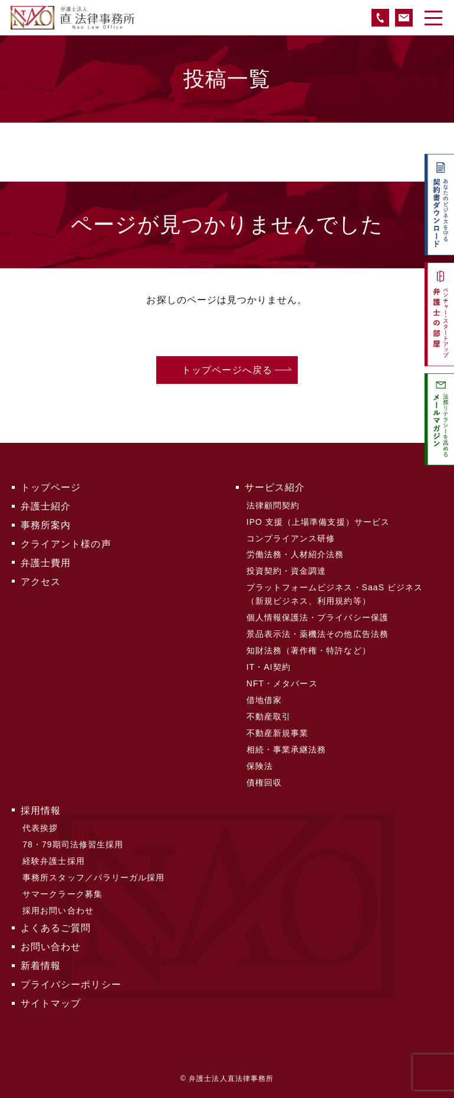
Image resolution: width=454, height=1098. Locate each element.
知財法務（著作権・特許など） (308, 650)
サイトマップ (51, 1003)
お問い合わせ (51, 947)
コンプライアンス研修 (290, 538)
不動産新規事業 (277, 733)
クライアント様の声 (66, 544)
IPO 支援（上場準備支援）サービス (318, 522)
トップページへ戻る (227, 370)
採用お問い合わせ (58, 910)
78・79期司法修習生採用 (72, 844)
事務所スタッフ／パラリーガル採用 (93, 877)
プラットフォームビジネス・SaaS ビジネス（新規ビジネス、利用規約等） (334, 594)
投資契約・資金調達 (286, 571)
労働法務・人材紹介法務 (295, 554)
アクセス (41, 582)
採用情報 (41, 811)
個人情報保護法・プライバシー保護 (317, 617)
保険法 (259, 766)
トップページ (51, 487)
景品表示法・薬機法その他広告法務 (317, 634)
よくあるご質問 (56, 928)
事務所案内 (46, 525)
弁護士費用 (46, 563)
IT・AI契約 (268, 667)
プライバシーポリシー (71, 984)
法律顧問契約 (273, 505)
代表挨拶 (40, 828)
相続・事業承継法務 (286, 749)
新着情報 (41, 966)
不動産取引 (268, 716)
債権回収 (264, 782)
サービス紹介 (275, 487)
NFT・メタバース (282, 683)
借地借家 (264, 700)
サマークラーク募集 (62, 894)
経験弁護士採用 (53, 861)
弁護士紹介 (46, 506)
